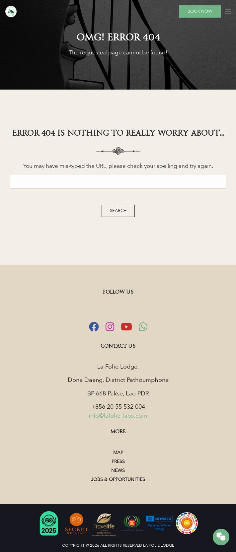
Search (118, 211)
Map (118, 452)
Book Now (200, 11)
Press (118, 461)
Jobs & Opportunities (118, 479)
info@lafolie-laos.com (118, 416)
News (118, 470)
